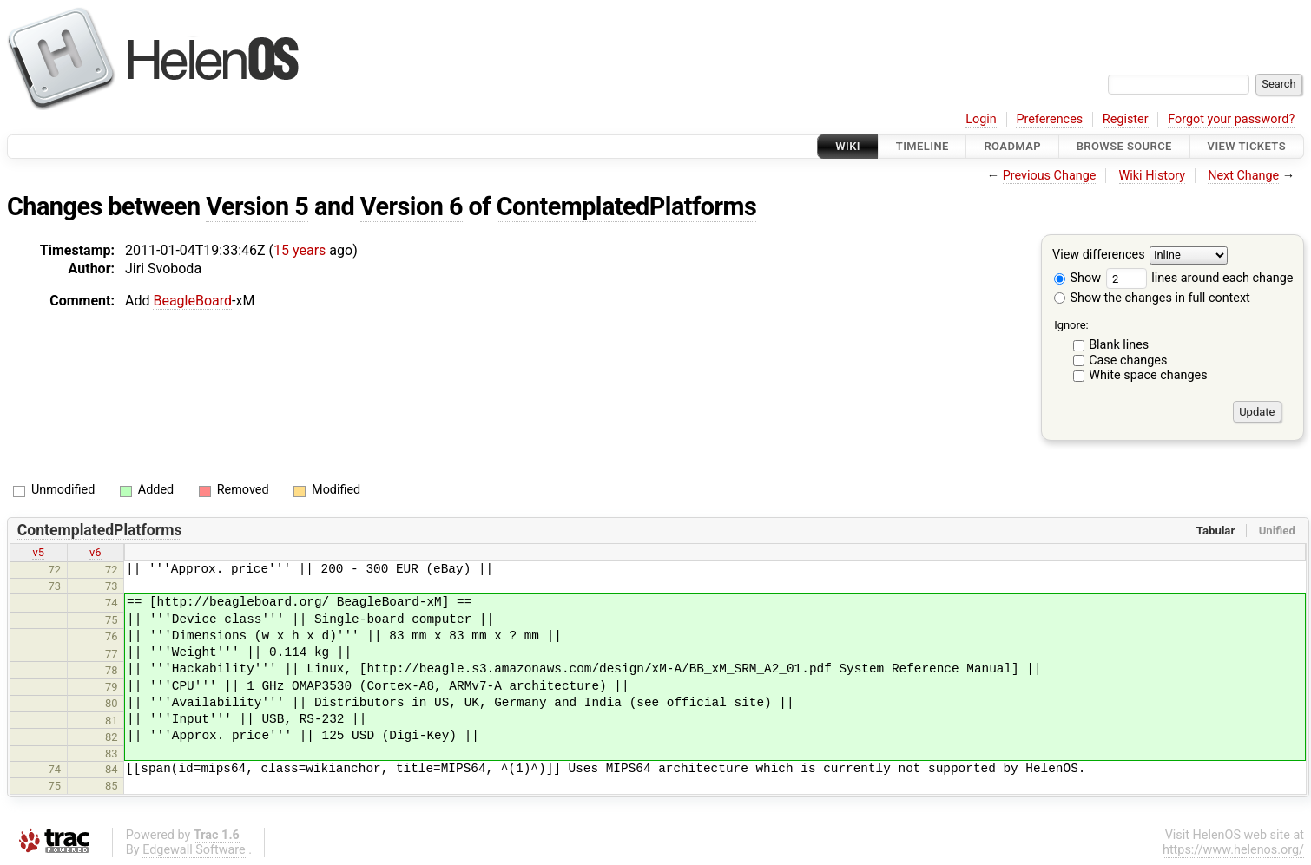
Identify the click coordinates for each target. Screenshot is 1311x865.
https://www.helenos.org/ (1233, 849)
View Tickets (1247, 146)
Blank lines (1119, 344)
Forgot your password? (1231, 119)
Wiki (847, 146)
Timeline (922, 146)
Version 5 (257, 206)
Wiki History (1152, 175)
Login (981, 119)
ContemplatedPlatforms (627, 206)
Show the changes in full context (1152, 298)
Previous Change (1050, 175)
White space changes (1148, 375)
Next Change (1243, 175)
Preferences (1049, 119)
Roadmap (1012, 146)
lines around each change (1200, 278)
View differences (1098, 255)
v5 (38, 552)
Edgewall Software (194, 849)
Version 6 (411, 206)
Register (1126, 119)
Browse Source (1124, 146)
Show (1077, 278)
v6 (95, 552)
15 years (299, 250)
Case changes (1128, 360)
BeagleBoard (192, 300)
